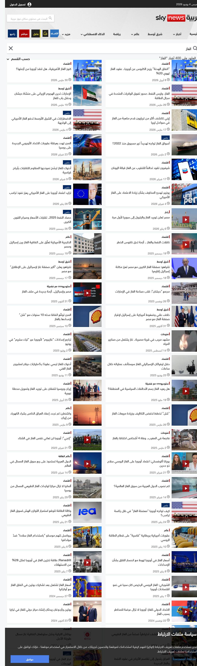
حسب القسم (13, 58)
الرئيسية (190, 33)
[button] (19, 33)
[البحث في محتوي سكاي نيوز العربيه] (25, 18)
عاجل (31, 33)
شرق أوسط (150, 33)
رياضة (112, 33)
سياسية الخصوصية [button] (179, 658)
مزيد (60, 34)
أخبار (171, 34)
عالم (129, 34)
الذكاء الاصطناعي (87, 34)
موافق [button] (24, 659)
